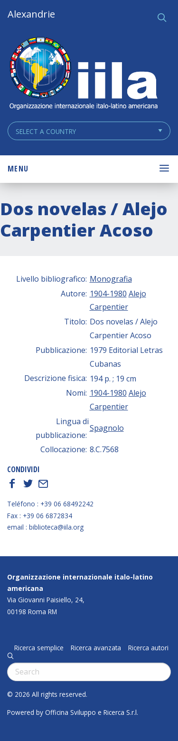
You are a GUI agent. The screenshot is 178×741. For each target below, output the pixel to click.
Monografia (111, 279)
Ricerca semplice (39, 648)
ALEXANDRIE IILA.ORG (83, 74)
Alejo (137, 293)
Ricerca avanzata (96, 648)
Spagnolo (107, 428)
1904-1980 (108, 293)
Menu (18, 168)
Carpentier (109, 307)
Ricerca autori (148, 648)
